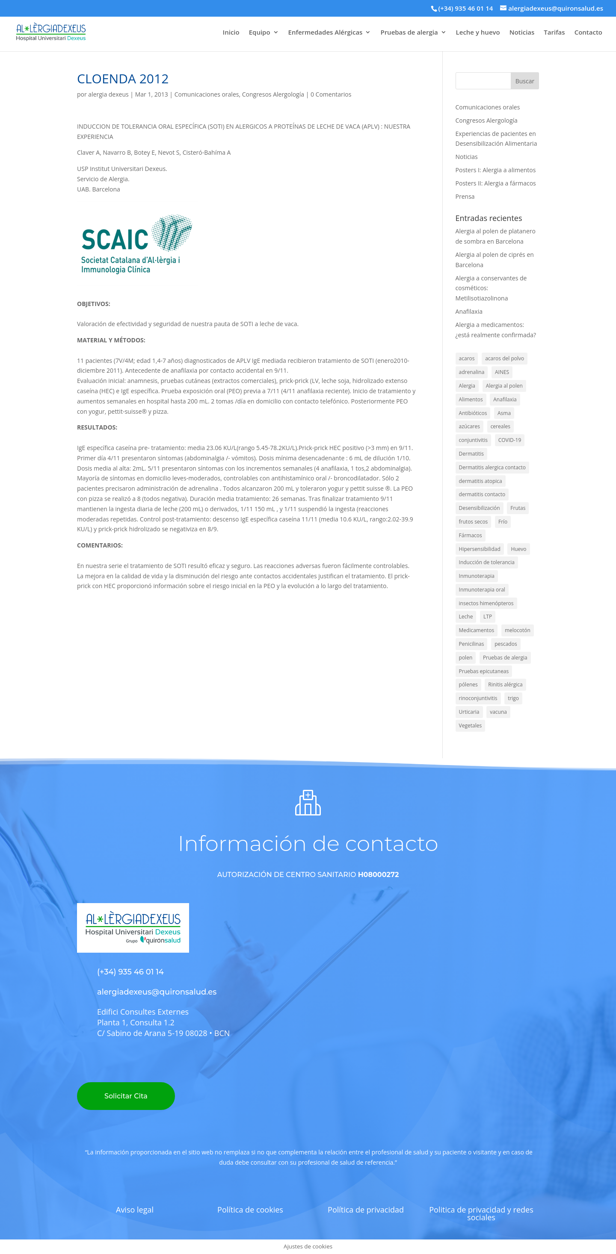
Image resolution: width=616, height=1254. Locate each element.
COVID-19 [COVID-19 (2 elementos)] (509, 440)
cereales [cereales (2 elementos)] (500, 426)
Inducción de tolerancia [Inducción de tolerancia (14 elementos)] (487, 562)
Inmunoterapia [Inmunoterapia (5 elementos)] (477, 576)
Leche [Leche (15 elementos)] (466, 616)
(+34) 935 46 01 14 (465, 8)
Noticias (522, 32)
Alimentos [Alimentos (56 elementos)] (471, 399)
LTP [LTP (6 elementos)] (487, 616)
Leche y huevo (478, 32)
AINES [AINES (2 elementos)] (502, 372)
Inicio (231, 32)
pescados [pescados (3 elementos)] (506, 644)
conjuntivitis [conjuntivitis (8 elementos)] (473, 440)
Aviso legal (135, 1209)
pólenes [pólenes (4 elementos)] (468, 684)
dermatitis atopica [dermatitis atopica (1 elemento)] (480, 481)
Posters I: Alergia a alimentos (496, 170)
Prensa (465, 196)
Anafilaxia (469, 311)
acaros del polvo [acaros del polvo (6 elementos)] (504, 358)
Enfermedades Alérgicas (325, 32)
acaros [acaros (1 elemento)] (467, 358)
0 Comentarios (331, 94)
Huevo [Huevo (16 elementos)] (518, 549)
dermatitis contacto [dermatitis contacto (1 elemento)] (482, 494)
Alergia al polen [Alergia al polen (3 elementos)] (504, 385)
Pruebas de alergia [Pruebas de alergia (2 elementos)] (505, 657)
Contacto (588, 32)
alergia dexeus (108, 94)
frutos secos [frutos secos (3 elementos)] (473, 521)
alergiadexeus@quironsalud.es (156, 992)
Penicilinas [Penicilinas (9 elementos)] (471, 644)
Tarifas (554, 32)
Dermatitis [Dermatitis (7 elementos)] (471, 453)
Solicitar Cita (126, 1096)
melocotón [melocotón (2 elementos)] (517, 630)
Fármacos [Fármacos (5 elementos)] (470, 535)
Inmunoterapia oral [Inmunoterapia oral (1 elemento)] (482, 589)
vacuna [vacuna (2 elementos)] (498, 711)
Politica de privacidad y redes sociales (481, 1213)
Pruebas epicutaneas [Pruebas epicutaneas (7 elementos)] (484, 671)
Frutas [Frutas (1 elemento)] (517, 508)
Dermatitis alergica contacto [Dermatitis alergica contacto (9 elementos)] (492, 467)
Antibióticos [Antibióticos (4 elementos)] (473, 413)
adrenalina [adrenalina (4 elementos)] (472, 372)
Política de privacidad (366, 1209)
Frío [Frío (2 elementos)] (502, 521)
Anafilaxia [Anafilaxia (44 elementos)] (504, 399)
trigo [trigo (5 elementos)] (513, 698)
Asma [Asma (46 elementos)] (504, 413)
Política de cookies (250, 1209)
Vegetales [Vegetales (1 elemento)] (470, 725)
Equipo (259, 32)
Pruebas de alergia (409, 32)
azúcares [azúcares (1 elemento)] (469, 426)
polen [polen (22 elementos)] (466, 657)
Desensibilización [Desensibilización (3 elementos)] (479, 508)
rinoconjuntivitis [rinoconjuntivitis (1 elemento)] (478, 698)
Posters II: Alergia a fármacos (496, 183)
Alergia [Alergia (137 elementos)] (467, 385)
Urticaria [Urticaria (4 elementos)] (469, 711)
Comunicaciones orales (207, 94)
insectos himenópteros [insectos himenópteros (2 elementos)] (486, 603)
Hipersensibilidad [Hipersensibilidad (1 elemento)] (479, 549)
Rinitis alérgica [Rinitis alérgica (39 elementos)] (505, 684)
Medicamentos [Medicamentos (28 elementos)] (477, 630)
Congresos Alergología (273, 94)
